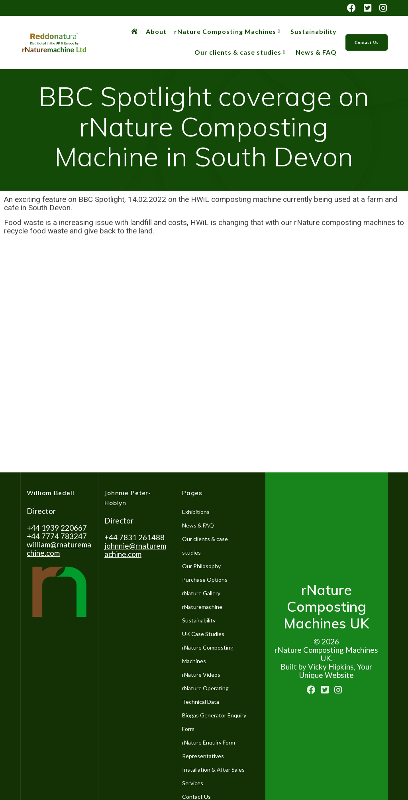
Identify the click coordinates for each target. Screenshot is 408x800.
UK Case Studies (203, 633)
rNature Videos (201, 674)
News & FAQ (316, 52)
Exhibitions (196, 511)
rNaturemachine (202, 606)
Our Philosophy (201, 566)
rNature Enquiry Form (208, 742)
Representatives (203, 756)
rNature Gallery (201, 593)
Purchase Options (205, 579)
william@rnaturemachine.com (59, 548)
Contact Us (367, 42)
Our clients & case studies (237, 52)
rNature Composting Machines (225, 31)
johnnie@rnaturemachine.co (135, 550)
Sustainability (313, 31)
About (156, 31)
